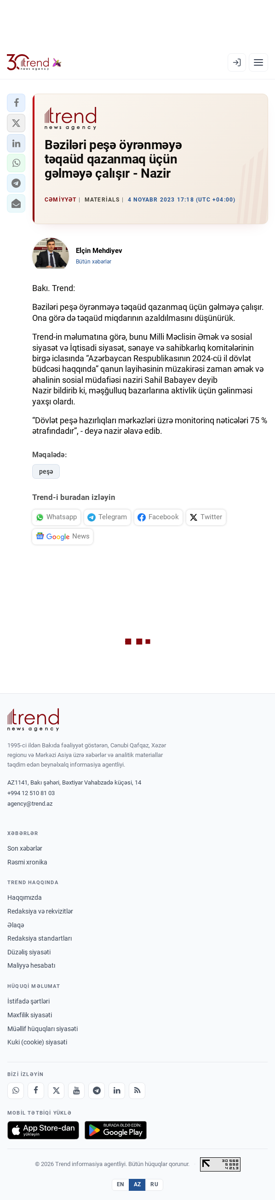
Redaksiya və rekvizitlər (40, 911)
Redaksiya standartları (39, 938)
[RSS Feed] (137, 1090)
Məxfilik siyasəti (29, 1015)
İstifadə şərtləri (28, 1001)
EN (120, 1184)
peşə (46, 471)
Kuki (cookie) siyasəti (37, 1042)
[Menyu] (258, 62)
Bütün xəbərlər (93, 261)
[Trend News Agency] (33, 719)
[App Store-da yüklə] (43, 1130)
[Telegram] (96, 1090)
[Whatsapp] (15, 1090)
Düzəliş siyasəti (29, 952)
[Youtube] (76, 1090)
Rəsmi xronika (27, 862)
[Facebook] (36, 1090)
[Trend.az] (34, 62)
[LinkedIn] (117, 1090)
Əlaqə (15, 925)
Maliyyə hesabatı (31, 965)
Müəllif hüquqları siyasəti (42, 1028)
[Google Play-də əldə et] (116, 1130)
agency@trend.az (29, 803)
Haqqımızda (24, 897)
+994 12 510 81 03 (31, 793)
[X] (56, 1090)
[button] (16, 103)
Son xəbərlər (24, 848)
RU (154, 1184)
